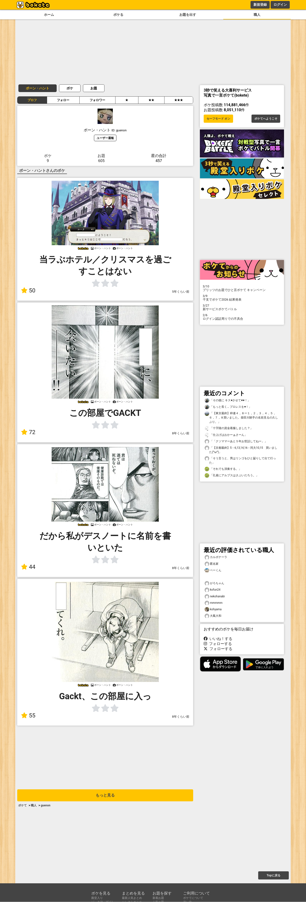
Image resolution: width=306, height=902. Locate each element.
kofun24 (212, 590)
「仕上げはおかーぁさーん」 (226, 435)
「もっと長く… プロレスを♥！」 (228, 407)
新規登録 (260, 4)
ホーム (49, 15)
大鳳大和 (213, 616)
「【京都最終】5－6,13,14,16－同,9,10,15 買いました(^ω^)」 (241, 450)
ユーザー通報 (105, 138)
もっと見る (105, 795)
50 (28, 290)
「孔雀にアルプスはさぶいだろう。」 (232, 475)
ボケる (118, 15)
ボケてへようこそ (265, 118)
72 (28, 432)
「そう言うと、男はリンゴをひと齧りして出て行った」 (240, 460)
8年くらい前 (180, 433)
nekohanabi (215, 596)
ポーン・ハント (37, 88)
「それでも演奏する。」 (223, 469)
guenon (45, 805)
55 (28, 715)
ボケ (69, 88)
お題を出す (187, 15)
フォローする (218, 643)
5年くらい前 (180, 291)
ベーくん (213, 570)
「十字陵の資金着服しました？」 (229, 428)
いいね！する (218, 638)
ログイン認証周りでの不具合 (242, 316)
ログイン (280, 4)
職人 (257, 15)
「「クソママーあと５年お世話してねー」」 (236, 441)
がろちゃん (214, 583)
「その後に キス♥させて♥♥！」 (227, 400)
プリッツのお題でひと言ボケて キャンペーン (242, 288)
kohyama (213, 609)
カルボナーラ (216, 557)
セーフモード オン (218, 118)
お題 (93, 88)
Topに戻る (273, 875)
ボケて (22, 805)
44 (28, 567)
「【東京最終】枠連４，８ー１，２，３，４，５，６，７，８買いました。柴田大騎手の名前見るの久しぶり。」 (241, 417)
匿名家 (212, 564)
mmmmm (214, 603)
